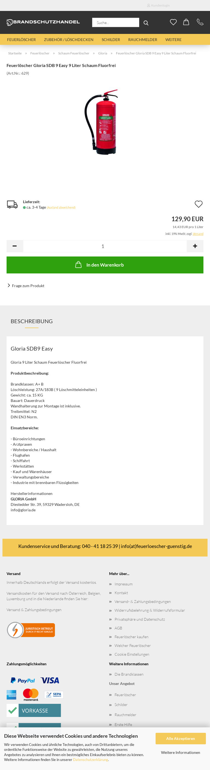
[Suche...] (146, 22)
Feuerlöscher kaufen (131, 636)
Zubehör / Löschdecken (69, 39)
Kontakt (121, 592)
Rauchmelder (142, 39)
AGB (118, 628)
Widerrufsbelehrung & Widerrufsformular (150, 610)
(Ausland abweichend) (61, 207)
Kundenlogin (158, 5)
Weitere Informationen (180, 752)
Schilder (111, 39)
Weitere (173, 39)
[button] (186, 22)
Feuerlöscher (21, 39)
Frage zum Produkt (28, 285)
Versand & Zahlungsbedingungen (34, 609)
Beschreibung (32, 321)
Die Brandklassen (129, 674)
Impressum (124, 584)
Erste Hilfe (123, 724)
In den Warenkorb (99, 264)
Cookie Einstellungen (132, 654)
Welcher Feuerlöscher (133, 645)
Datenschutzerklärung (90, 759)
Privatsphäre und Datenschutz (140, 619)
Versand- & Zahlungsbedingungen (143, 601)
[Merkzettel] (173, 22)
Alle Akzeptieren (180, 738)
